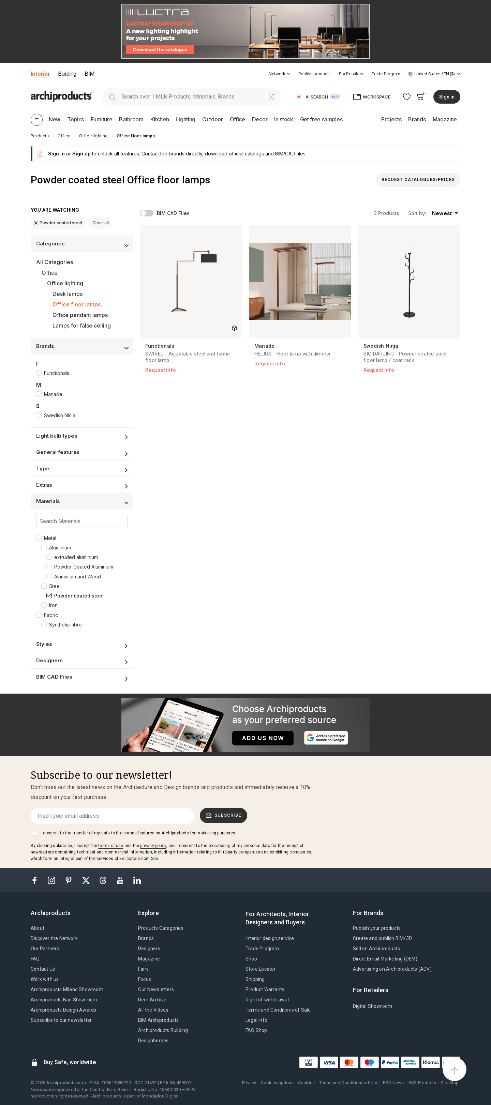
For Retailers (351, 73)
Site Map (450, 1082)
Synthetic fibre (65, 624)
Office (50, 272)
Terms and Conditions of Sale (278, 1010)
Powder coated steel (58, 222)
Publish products (314, 73)
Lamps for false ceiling (82, 325)
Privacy (249, 1082)
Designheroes (153, 1040)
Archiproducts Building (163, 1030)
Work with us (45, 979)
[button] (279, 74)
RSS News (393, 1082)
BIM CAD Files (173, 213)
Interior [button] (40, 73)
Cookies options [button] (277, 1082)
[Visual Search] (272, 97)
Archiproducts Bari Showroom (64, 999)
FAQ (35, 959)
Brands (146, 938)
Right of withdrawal (267, 999)
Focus (144, 979)
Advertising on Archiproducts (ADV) (392, 969)
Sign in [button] (447, 97)
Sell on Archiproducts (376, 948)
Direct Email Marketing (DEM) (385, 959)
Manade (53, 394)
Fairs (143, 969)
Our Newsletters (156, 989)
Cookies (306, 1082)
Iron (53, 605)
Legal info (256, 1020)
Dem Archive (152, 999)
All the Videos (153, 1010)
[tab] (288, 74)
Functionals (56, 373)
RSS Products (422, 1082)
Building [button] (67, 73)
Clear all (100, 222)
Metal (50, 538)
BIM (89, 73)
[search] (112, 97)
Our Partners (45, 948)
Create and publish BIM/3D (382, 938)
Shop (251, 959)
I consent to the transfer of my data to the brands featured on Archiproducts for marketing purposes (138, 833)
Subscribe (223, 815)
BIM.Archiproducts (158, 1020)
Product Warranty (265, 989)
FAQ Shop (256, 1030)
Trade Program (385, 73)
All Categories (54, 262)
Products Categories (160, 928)
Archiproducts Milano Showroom (67, 989)
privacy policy (153, 845)
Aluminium (60, 547)
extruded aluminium (76, 557)
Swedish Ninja (59, 415)
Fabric (51, 615)
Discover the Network (54, 938)
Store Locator (261, 969)
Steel (55, 586)
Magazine (149, 959)
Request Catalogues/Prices (418, 179)
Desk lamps (68, 293)
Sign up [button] (81, 153)
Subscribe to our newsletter (61, 1020)
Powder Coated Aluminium (83, 567)
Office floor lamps (77, 304)
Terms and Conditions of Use (348, 1082)
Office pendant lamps (80, 315)
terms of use (110, 845)
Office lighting (65, 283)
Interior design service (270, 938)
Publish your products (377, 928)
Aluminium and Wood (77, 576)
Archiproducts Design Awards (63, 1010)
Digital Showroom (372, 1006)
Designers (149, 948)
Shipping (255, 979)
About (37, 928)
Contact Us (43, 969)
